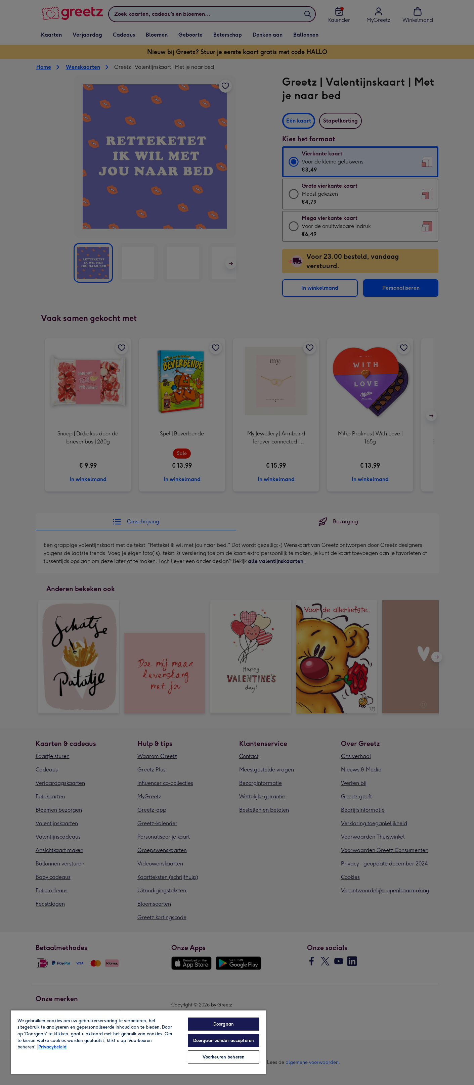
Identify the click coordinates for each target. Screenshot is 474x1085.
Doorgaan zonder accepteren (223, 1040)
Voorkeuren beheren (224, 1056)
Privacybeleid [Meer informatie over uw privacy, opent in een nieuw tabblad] (52, 1046)
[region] (138, 1042)
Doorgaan (223, 1024)
